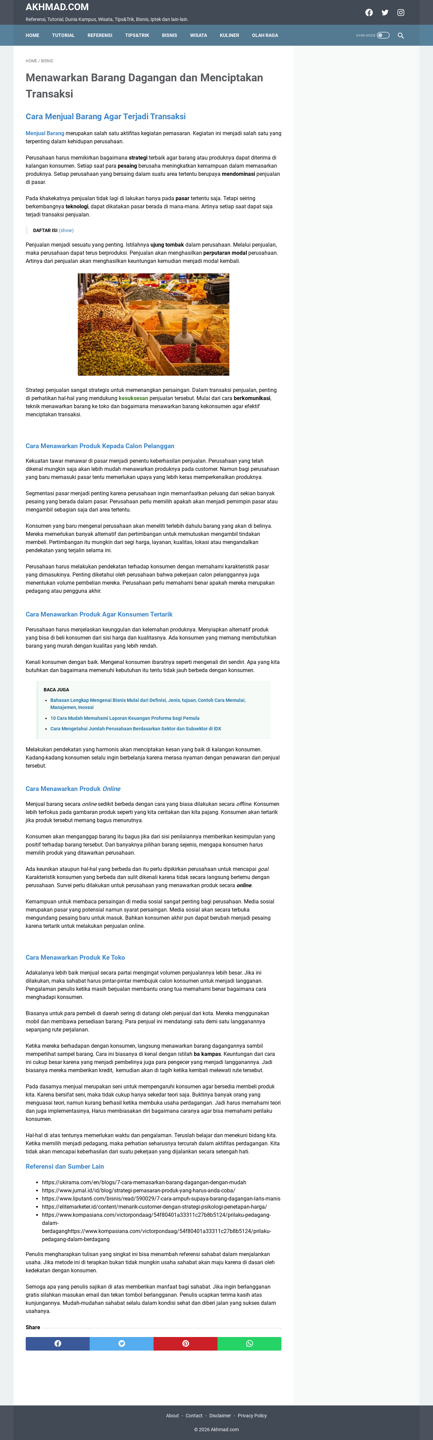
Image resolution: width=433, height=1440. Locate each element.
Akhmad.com (57, 7)
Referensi (100, 35)
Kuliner (229, 35)
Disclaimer (220, 1415)
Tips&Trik (137, 35)
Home (32, 35)
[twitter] (384, 12)
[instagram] (400, 12)
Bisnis (169, 35)
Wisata (198, 35)
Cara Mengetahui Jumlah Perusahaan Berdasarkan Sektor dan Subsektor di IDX (135, 729)
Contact (194, 1415)
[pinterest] (186, 1344)
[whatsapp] (249, 1344)
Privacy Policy (252, 1415)
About (172, 1415)
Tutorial (63, 35)
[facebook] (368, 12)
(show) (66, 230)
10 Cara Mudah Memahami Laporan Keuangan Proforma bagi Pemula (125, 718)
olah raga (265, 35)
